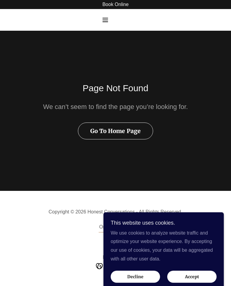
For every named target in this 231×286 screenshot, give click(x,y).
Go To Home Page (115, 131)
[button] (115, 20)
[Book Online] (115, 4)
